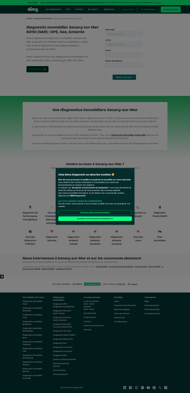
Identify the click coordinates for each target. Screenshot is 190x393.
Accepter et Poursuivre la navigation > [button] (95, 219)
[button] (132, 170)
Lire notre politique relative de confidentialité (80, 201)
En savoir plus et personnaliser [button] (95, 213)
